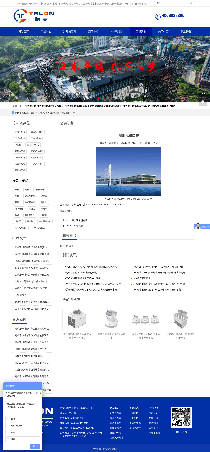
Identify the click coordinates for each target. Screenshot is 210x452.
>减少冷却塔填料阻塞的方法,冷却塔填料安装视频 (158, 267)
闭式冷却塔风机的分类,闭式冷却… (32, 349)
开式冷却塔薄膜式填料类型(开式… (32, 247)
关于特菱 (163, 31)
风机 (17, 189)
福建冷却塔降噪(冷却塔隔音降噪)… (32, 261)
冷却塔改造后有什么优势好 (161, 106)
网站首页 (23, 31)
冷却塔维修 (135, 423)
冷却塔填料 (40, 189)
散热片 (44, 202)
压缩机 (30, 221)
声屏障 (44, 209)
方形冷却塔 (20, 157)
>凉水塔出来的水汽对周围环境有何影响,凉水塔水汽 (91, 267)
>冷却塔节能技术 (142, 278)
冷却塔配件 (117, 31)
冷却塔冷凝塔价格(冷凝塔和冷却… (32, 281)
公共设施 (54, 112)
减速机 (44, 215)
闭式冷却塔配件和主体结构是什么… (33, 328)
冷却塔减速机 (39, 228)
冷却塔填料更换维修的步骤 (106, 106)
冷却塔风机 (30, 196)
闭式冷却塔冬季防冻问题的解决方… (33, 335)
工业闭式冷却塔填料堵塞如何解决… (33, 369)
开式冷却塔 (20, 138)
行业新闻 (133, 418)
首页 (33, 112)
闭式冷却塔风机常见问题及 (50, 106)
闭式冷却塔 (30, 106)
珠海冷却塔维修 (110, 448)
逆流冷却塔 (36, 157)
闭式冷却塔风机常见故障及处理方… (33, 376)
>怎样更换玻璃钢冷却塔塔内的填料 (82, 278)
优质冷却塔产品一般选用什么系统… (33, 274)
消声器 (44, 196)
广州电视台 (77, 225)
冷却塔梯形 (20, 295)
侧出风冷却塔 (117, 437)
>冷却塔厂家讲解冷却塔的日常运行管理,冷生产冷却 (159, 272)
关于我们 (153, 408)
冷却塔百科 (69, 31)
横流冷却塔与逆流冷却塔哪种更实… (33, 254)
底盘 (17, 215)
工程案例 (141, 31)
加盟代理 (153, 418)
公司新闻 (133, 413)
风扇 (17, 202)
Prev (4, 69)
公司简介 (153, 413)
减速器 (18, 221)
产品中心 (46, 31)
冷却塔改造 (135, 427)
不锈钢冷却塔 (37, 164)
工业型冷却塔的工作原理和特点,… (32, 308)
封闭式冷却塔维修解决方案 (133, 106)
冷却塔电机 (30, 202)
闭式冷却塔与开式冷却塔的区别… (32, 362)
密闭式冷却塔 (37, 151)
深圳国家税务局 (79, 220)
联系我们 (186, 31)
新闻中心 (93, 31)
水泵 (17, 196)
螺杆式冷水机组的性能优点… (29, 356)
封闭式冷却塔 (33, 145)
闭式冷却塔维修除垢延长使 (78, 106)
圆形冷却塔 (20, 164)
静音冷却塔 (115, 418)
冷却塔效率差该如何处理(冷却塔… (32, 288)
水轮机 (18, 145)
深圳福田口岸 (78, 204)
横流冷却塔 (20, 151)
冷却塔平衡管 (45, 221)
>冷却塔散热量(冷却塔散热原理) (81, 272)
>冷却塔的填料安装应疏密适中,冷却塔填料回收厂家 (159, 284)
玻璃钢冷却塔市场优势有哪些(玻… (32, 302)
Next (205, 69)
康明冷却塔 (20, 170)
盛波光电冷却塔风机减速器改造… (32, 267)
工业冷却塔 (36, 138)
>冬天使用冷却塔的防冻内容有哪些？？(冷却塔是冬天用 (93, 284)
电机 (27, 189)
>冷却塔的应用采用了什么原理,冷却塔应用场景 (157, 289)
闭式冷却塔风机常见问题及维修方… (33, 342)
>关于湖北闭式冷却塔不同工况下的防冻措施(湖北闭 (91, 289)
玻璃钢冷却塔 (37, 132)
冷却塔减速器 (21, 228)
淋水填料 (19, 209)
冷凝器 (32, 209)
